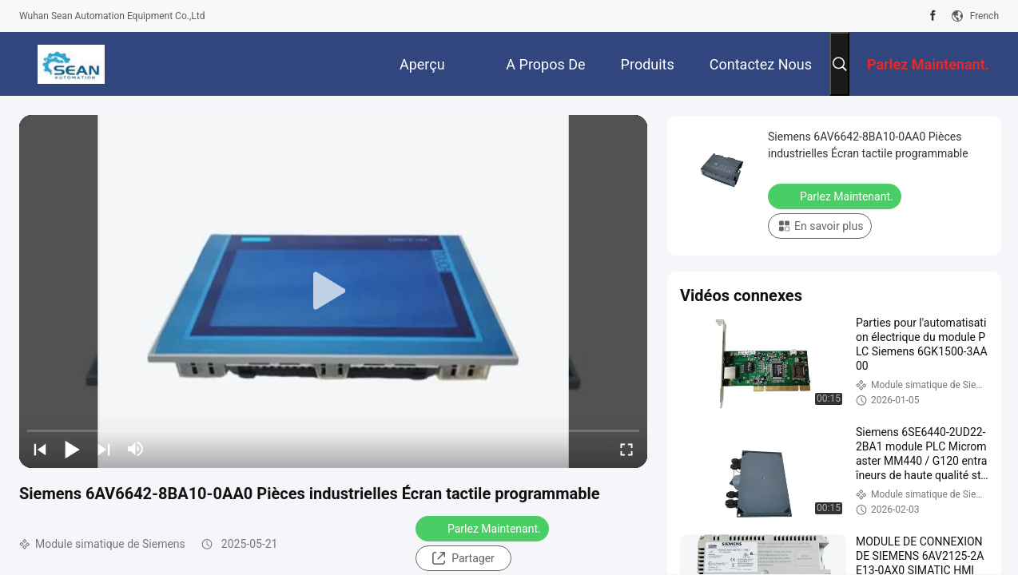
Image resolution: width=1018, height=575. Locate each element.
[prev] (40, 449)
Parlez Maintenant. (484, 528)
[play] (333, 291)
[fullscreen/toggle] (626, 449)
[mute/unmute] (136, 449)
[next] (104, 449)
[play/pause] (72, 449)
